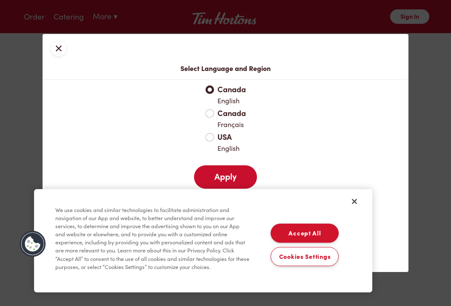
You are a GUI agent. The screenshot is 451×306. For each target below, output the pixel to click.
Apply (225, 176)
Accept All (304, 233)
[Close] (354, 201)
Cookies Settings (305, 256)
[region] (203, 241)
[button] (32, 244)
